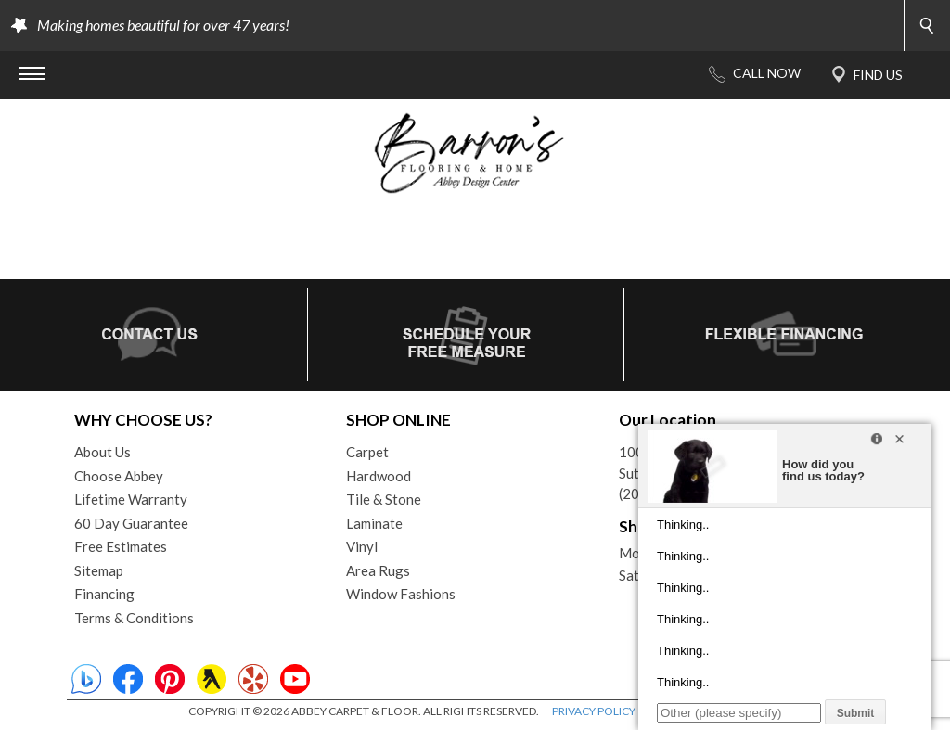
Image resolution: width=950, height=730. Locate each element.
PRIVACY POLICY (593, 711)
